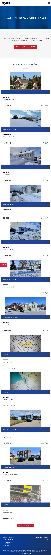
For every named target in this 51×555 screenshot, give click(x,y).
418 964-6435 (8, 542)
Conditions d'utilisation (26, 551)
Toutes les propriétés (25, 525)
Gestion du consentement (38, 551)
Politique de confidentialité (14, 551)
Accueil (17, 46)
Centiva (28, 553)
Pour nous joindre (29, 46)
